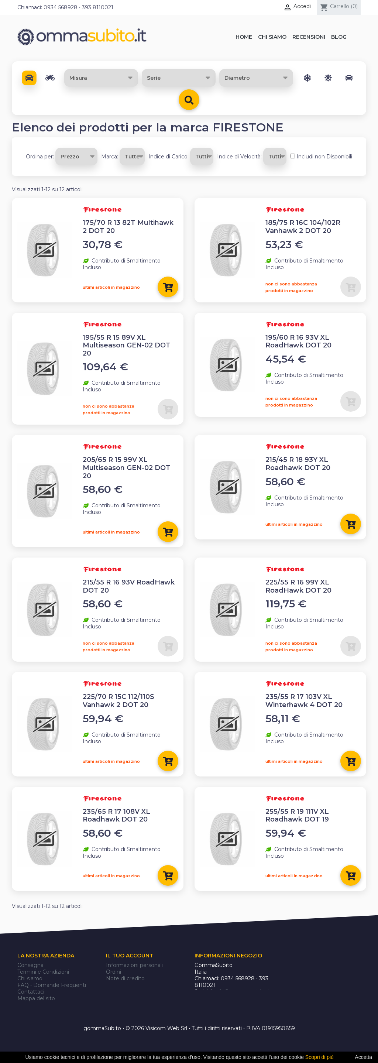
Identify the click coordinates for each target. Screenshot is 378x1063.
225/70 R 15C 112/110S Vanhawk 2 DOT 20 (118, 701)
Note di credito (125, 978)
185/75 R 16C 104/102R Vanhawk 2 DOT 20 (302, 227)
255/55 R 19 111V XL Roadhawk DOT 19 (297, 815)
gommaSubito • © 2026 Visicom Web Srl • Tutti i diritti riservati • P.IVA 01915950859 (189, 1028)
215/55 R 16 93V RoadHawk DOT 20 (129, 586)
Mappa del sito (36, 998)
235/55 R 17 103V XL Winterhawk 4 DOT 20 (304, 701)
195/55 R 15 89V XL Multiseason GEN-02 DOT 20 (127, 345)
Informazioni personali (134, 965)
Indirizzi (116, 985)
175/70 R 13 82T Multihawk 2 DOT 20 (128, 227)
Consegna (30, 965)
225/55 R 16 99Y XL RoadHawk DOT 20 (298, 586)
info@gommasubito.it (242, 991)
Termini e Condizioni (43, 971)
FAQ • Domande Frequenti (51, 985)
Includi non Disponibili (324, 156)
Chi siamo (29, 978)
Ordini (113, 971)
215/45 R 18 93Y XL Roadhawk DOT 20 (297, 464)
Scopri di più (319, 1057)
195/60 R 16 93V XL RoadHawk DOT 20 (298, 341)
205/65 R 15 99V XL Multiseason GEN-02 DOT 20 (127, 468)
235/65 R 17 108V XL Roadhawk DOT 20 (116, 815)
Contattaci (30, 991)
